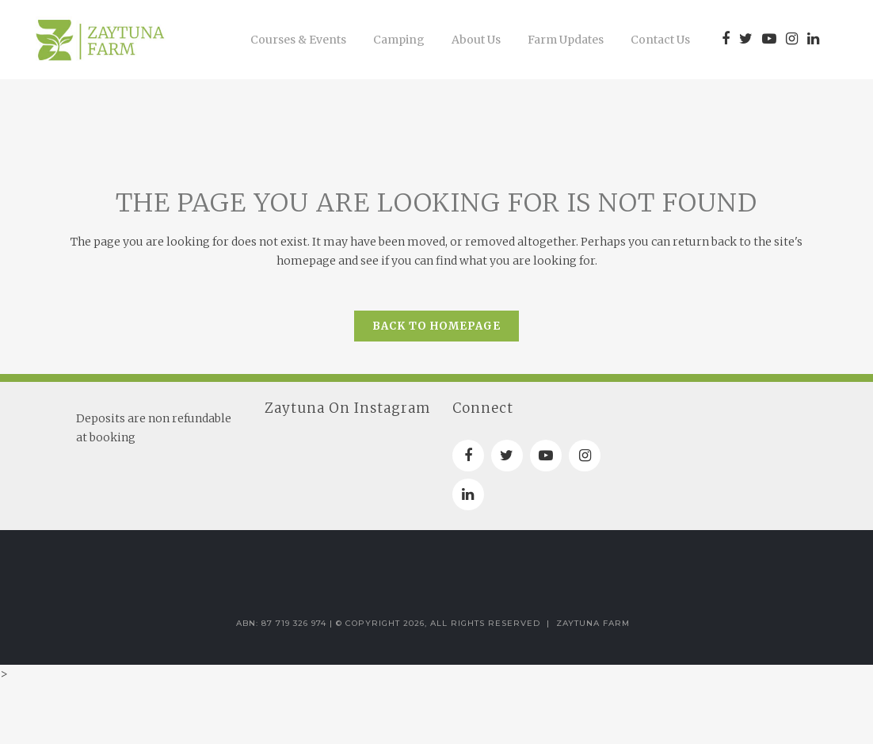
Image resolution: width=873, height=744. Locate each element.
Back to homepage (436, 326)
